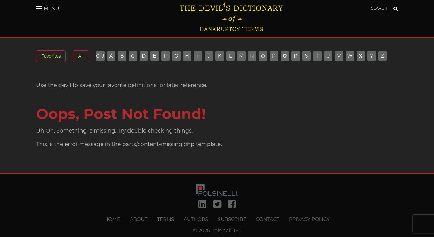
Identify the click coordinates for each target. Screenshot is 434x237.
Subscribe (232, 219)
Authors (196, 219)
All (80, 56)
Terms (165, 219)
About (138, 219)
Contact (267, 219)
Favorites (51, 56)
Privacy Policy (309, 219)
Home (112, 219)
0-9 (100, 56)
